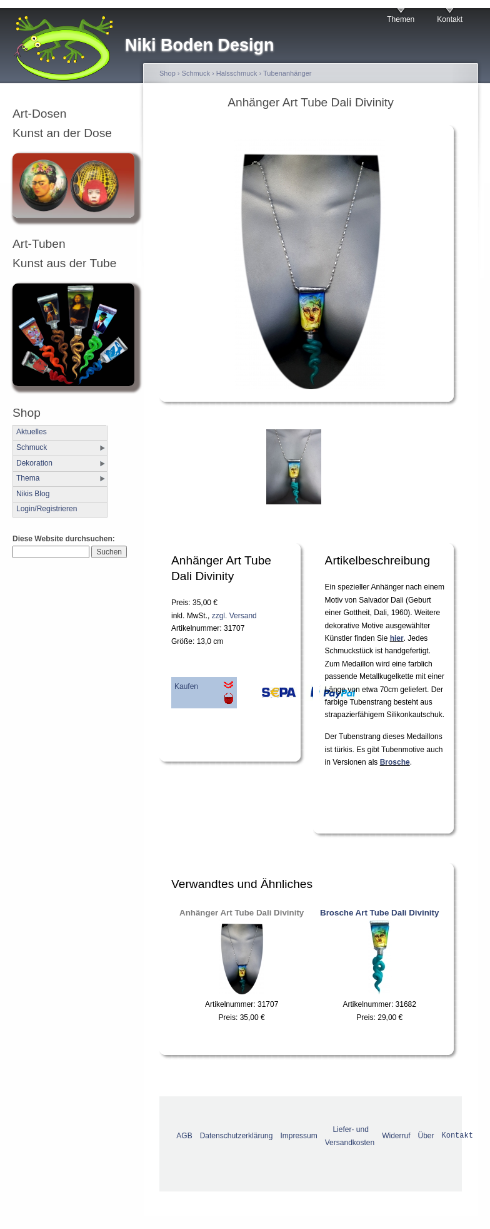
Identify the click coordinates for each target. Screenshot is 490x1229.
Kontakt (449, 19)
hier (397, 638)
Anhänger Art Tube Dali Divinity (241, 912)
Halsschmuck (237, 73)
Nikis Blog (32, 493)
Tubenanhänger (287, 73)
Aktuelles (31, 431)
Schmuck (31, 447)
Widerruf (396, 1135)
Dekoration (34, 463)
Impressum (298, 1135)
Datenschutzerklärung (236, 1135)
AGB (184, 1135)
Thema (27, 478)
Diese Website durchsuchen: (63, 538)
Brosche (395, 762)
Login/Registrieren (46, 508)
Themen (400, 19)
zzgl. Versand (234, 615)
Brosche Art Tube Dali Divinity (379, 912)
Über (426, 1135)
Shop (167, 73)
